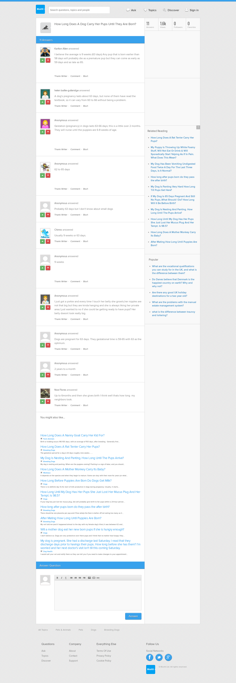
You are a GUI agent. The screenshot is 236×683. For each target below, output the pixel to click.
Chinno (58, 229)
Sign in (191, 10)
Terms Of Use (104, 650)
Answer (133, 616)
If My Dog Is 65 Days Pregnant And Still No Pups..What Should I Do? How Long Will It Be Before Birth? (173, 200)
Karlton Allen (61, 48)
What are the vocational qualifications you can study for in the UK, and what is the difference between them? (174, 270)
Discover (170, 10)
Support (73, 660)
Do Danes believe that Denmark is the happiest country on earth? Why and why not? (173, 283)
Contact (73, 655)
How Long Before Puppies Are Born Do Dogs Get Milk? (76, 481)
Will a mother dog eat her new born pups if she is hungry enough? (82, 529)
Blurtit (40, 10)
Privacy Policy (104, 655)
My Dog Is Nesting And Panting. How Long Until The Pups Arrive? (82, 458)
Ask (131, 10)
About (72, 650)
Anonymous (60, 120)
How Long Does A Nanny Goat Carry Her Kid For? (72, 435)
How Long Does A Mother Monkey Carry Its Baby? (72, 469)
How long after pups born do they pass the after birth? (75, 507)
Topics (150, 10)
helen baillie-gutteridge (66, 90)
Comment (75, 76)
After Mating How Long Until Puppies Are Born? (70, 518)
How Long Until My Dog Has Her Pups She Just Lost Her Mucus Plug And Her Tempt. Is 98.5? (90, 494)
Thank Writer (60, 76)
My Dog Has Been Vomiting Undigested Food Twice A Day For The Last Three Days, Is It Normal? (173, 167)
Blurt (85, 76)
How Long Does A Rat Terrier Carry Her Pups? (70, 447)
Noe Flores (60, 389)
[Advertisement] (92, 138)
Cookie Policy (104, 660)
